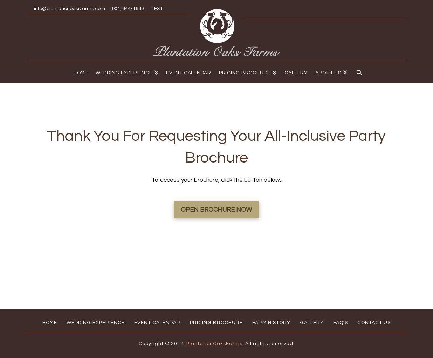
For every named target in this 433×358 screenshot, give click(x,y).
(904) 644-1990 (127, 8)
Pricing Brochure (216, 322)
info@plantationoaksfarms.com (69, 8)
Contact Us (374, 322)
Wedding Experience (96, 322)
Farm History (271, 322)
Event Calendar (157, 322)
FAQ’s (340, 322)
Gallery (312, 322)
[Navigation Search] (357, 71)
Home (49, 322)
